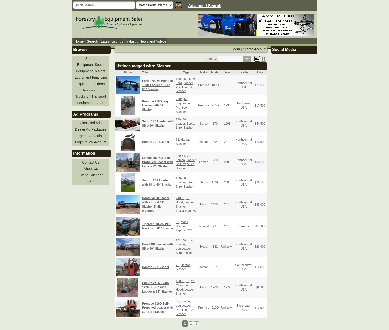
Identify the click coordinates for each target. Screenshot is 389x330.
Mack (184, 222)
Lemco (180, 160)
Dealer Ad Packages (90, 129)
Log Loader (183, 103)
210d (179, 99)
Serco (190, 123)
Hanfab (186, 139)
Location (244, 72)
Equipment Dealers (90, 71)
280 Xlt (180, 156)
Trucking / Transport (90, 96)
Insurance (90, 90)
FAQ (90, 181)
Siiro (191, 87)
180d (179, 79)
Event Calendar (91, 175)
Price (260, 72)
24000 (180, 198)
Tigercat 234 (184, 230)
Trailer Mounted (186, 210)
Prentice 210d (185, 310)
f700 (192, 79)
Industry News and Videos (146, 41)
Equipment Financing (90, 77)
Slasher (181, 91)
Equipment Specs (90, 65)
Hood (179, 202)
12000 (180, 281)
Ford (179, 83)
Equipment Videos (91, 84)
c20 (193, 281)
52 (187, 281)
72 (177, 139)
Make (203, 72)
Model (215, 72)
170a (179, 178)
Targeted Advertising (90, 136)
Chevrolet (182, 285)
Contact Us (90, 162)
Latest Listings (112, 41)
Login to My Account (90, 142)
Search (92, 41)
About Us (91, 169)
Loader (188, 83)
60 (185, 79)
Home (79, 41)
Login (235, 49)
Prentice (181, 87)
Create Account (255, 49)
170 (178, 119)
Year (227, 72)
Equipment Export (90, 103)
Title (145, 72)
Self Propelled (185, 164)
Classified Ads (91, 123)
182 (178, 240)
